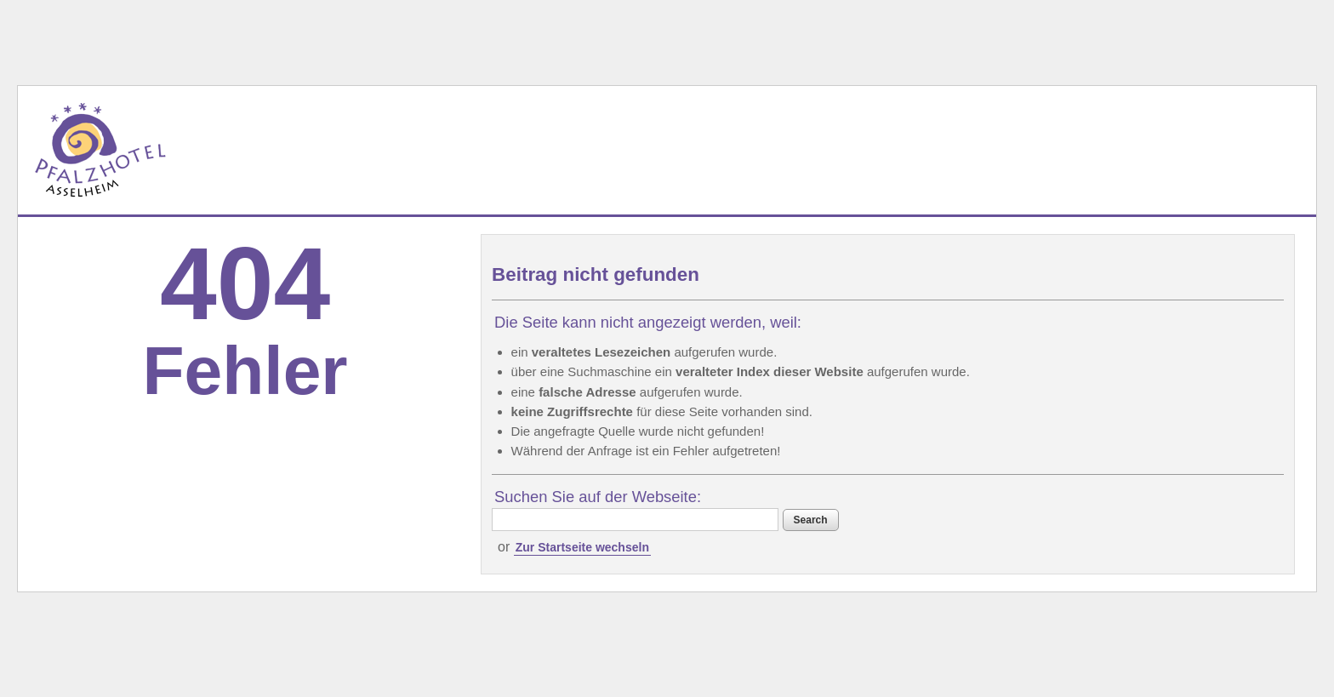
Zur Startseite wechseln (582, 547)
